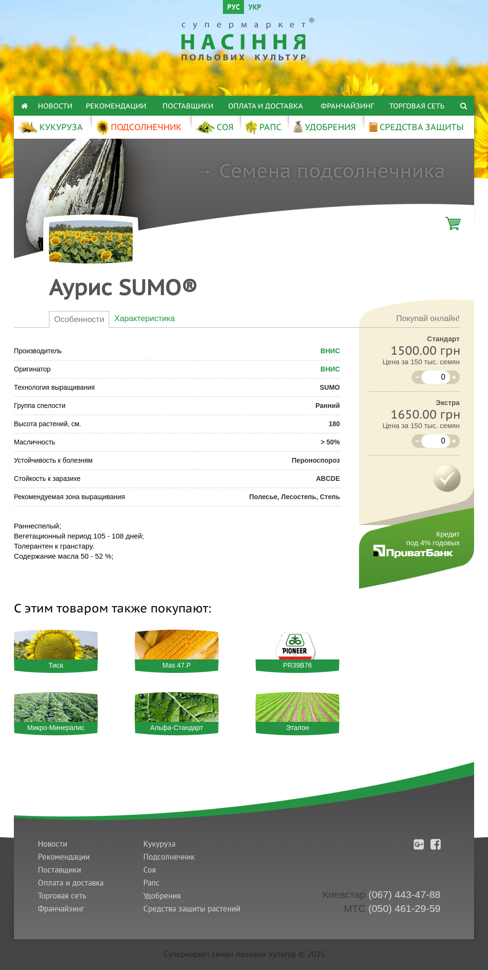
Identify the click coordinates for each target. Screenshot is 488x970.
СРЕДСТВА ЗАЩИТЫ (416, 126)
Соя (149, 869)
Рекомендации (116, 105)
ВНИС (330, 351)
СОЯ (214, 126)
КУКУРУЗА (50, 126)
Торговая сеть (416, 105)
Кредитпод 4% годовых (433, 538)
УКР (254, 7)
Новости (55, 105)
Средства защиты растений (191, 908)
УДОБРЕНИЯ (324, 126)
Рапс (151, 882)
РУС (233, 7)
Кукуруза (159, 844)
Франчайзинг (347, 105)
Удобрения (162, 895)
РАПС (262, 126)
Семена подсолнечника (332, 170)
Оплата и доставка (265, 105)
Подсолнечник (169, 857)
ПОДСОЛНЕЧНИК (138, 126)
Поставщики (188, 105)
